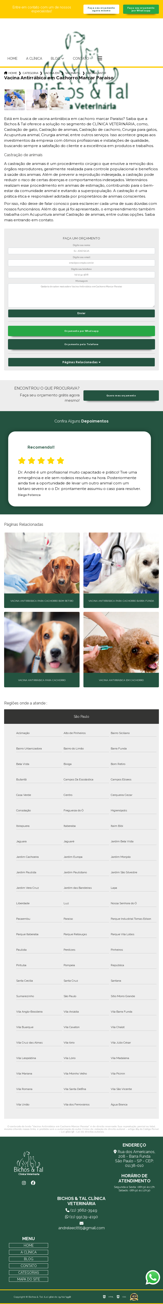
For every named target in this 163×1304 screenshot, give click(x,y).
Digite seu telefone (81, 269)
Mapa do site (28, 1279)
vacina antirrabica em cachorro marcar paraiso (96, 73)
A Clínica (34, 58)
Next (156, 469)
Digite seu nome (81, 245)
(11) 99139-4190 (81, 1217)
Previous (6, 469)
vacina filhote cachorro (73, 73)
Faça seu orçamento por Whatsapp (141, 9)
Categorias (30, 73)
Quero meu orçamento (121, 395)
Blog (55, 58)
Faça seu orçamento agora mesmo (101, 9)
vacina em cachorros (51, 73)
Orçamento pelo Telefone (81, 344)
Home (12, 58)
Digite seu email (81, 257)
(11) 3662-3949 (81, 1210)
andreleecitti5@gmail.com (81, 1225)
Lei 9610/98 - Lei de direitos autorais (82, 1131)
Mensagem (81, 281)
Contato (81, 58)
